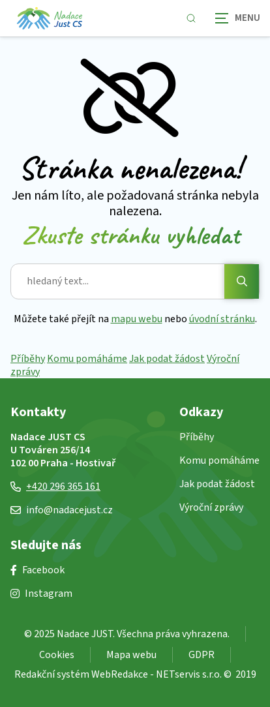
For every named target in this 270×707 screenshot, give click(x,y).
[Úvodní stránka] (49, 18)
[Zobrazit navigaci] (237, 18)
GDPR (201, 654)
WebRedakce (119, 674)
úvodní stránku (222, 319)
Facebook (37, 570)
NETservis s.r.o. (189, 674)
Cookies (56, 654)
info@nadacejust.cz (61, 510)
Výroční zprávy (211, 507)
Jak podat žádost (167, 359)
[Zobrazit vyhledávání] (191, 18)
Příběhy (27, 359)
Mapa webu (131, 654)
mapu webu (136, 319)
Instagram (41, 593)
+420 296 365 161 (55, 486)
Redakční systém (51, 674)
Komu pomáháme (87, 359)
